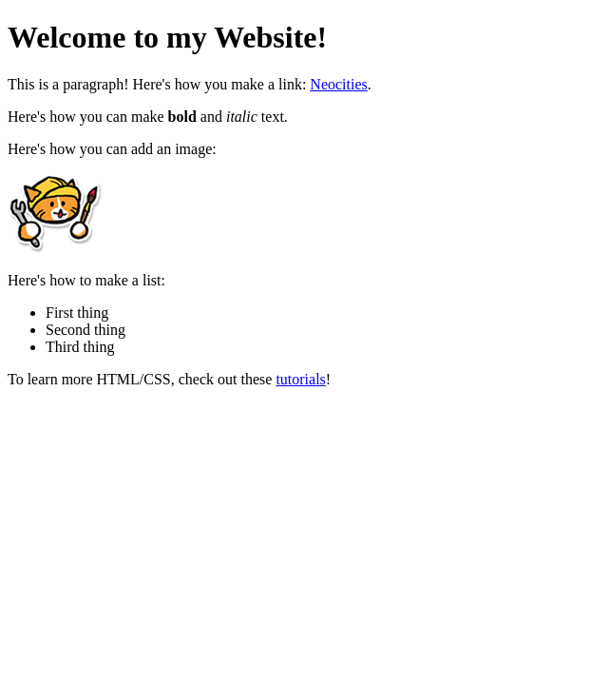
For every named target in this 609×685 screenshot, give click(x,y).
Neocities (338, 84)
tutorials (300, 379)
